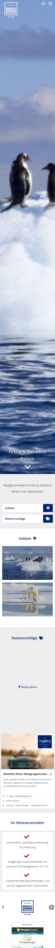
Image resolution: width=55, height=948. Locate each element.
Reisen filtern (27, 687)
